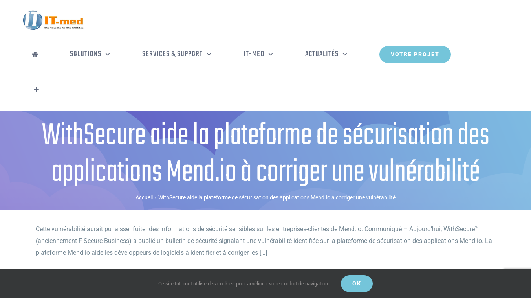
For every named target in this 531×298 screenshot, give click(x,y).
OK (356, 283)
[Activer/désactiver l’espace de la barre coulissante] (36, 89)
